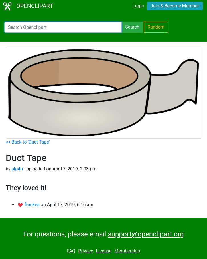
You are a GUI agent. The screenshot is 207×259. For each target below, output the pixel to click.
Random (156, 27)
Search (132, 27)
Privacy (85, 251)
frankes (33, 204)
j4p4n (17, 169)
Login (138, 6)
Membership (127, 251)
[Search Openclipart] (63, 27)
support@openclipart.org (146, 234)
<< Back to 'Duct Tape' (28, 142)
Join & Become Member (175, 6)
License (103, 251)
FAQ (71, 251)
